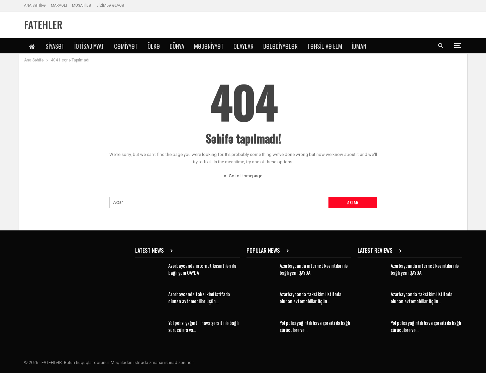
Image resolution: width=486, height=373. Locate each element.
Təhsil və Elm (324, 46)
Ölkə (154, 46)
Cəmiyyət (126, 46)
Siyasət (55, 46)
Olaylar (243, 46)
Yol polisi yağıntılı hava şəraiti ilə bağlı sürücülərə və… (203, 326)
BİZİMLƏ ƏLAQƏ (110, 5)
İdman (359, 46)
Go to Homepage (243, 175)
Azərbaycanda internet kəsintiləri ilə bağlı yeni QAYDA (202, 269)
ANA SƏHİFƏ (35, 5)
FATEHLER (43, 24)
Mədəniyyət (209, 46)
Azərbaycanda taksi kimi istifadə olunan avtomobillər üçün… (199, 297)
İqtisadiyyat (89, 46)
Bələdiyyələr (280, 46)
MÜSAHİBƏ (81, 5)
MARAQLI (59, 5)
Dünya (177, 46)
